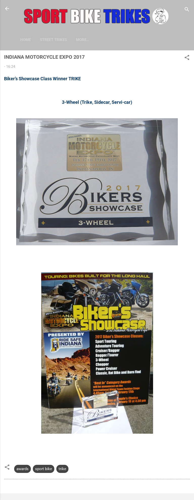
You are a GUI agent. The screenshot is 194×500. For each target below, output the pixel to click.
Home (25, 39)
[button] (187, 58)
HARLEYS (84, 39)
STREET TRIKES (53, 39)
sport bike (43, 469)
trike (62, 469)
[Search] (187, 10)
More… (108, 39)
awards (22, 469)
